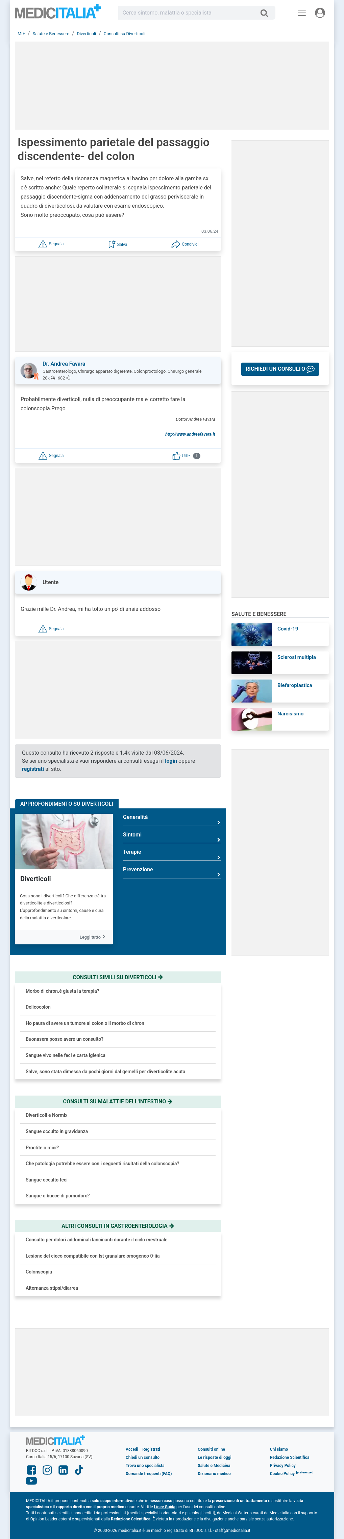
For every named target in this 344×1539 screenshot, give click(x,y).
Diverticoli (35, 879)
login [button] (171, 761)
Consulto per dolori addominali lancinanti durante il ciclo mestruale (97, 1239)
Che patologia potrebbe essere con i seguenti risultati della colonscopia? (102, 1163)
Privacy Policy (283, 1465)
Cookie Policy (282, 1473)
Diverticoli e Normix (47, 1115)
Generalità (172, 820)
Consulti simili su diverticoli (118, 977)
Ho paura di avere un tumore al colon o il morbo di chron (85, 1023)
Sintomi (172, 837)
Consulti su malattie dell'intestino (118, 1101)
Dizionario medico (214, 1473)
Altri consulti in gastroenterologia (118, 1226)
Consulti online (211, 1449)
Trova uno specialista (145, 1465)
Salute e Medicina (214, 1465)
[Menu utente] (320, 12)
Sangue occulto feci (47, 1179)
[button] (51, 244)
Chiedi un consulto (142, 1457)
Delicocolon (38, 1007)
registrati (33, 769)
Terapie (172, 854)
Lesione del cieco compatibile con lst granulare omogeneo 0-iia (92, 1256)
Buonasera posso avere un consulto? (64, 1039)
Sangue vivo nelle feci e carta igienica (65, 1055)
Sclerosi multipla (296, 657)
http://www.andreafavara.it (190, 434)
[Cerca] (266, 13)
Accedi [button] (132, 1449)
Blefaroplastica (294, 685)
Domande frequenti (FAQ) (149, 1473)
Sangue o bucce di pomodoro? (58, 1195)
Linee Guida (164, 1506)
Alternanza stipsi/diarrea (52, 1288)
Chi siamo (279, 1449)
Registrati (151, 1449)
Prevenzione (172, 872)
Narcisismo (290, 714)
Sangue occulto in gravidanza (57, 1131)
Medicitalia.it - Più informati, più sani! (58, 14)
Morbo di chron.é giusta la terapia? (62, 991)
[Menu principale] (302, 12)
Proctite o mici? (42, 1147)
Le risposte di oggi (214, 1457)
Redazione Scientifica (290, 1457)
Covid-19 (287, 629)
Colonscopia (39, 1271)
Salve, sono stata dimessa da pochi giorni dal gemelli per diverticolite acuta (105, 1071)
